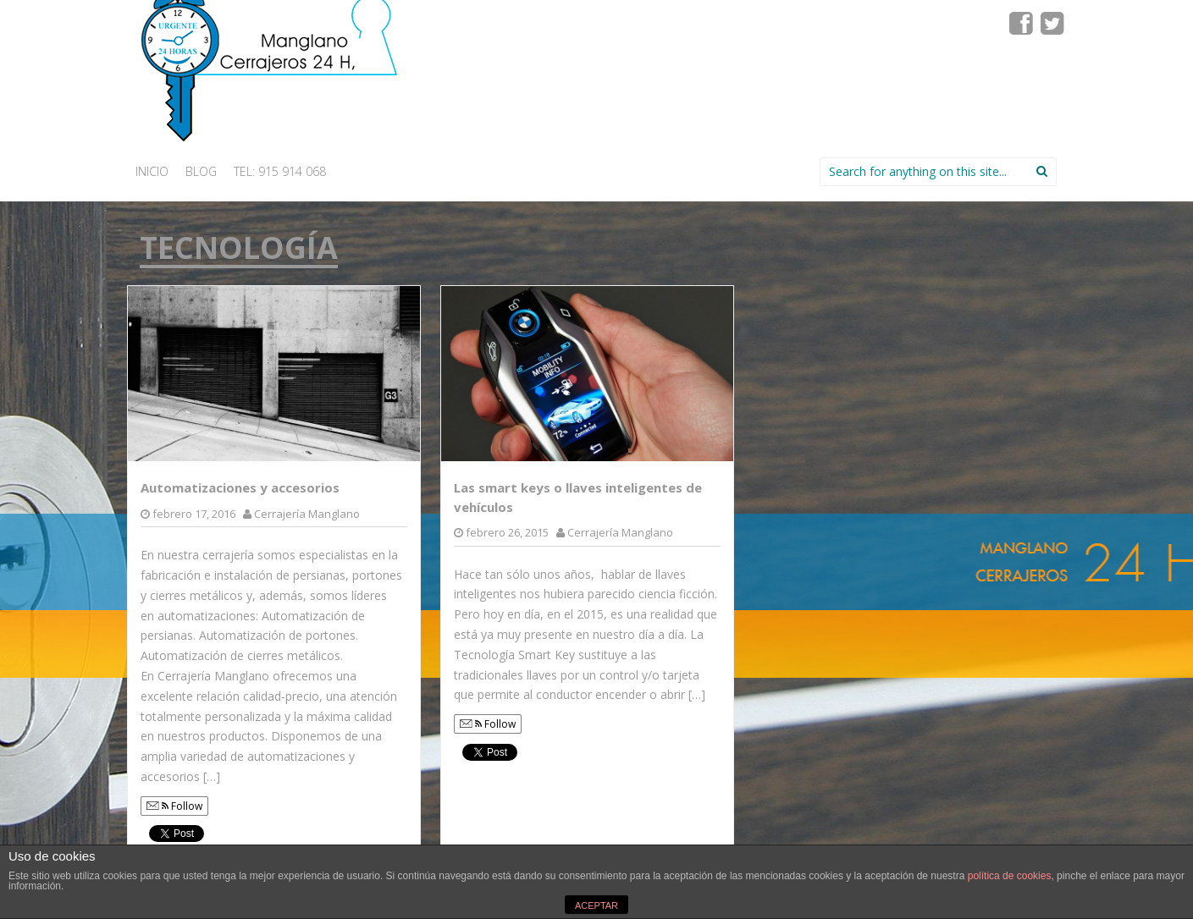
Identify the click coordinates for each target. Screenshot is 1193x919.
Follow (174, 806)
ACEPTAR (596, 905)
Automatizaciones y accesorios (240, 487)
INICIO (151, 171)
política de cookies (1010, 876)
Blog (201, 171)
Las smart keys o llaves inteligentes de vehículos (578, 497)
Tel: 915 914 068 (280, 171)
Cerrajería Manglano (307, 513)
